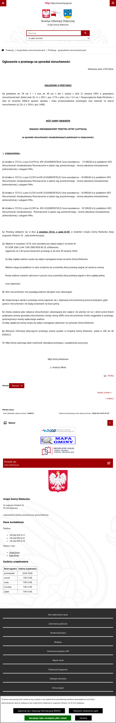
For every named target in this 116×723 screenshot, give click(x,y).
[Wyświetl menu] (113, 3)
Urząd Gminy (14, 552)
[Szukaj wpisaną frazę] (85, 33)
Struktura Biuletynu (58, 633)
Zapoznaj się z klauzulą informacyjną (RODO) (39, 710)
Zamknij (83, 718)
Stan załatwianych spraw (58, 614)
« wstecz (109, 398)
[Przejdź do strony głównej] (58, 18)
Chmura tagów (58, 688)
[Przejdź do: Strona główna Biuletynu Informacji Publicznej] (2, 50)
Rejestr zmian (58, 660)
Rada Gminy (14, 555)
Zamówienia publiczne (58, 624)
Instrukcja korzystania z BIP (58, 651)
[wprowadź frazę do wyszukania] (53, 33)
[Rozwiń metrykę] (16, 385)
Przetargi (10, 50)
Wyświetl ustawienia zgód (85, 710)
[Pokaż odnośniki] (3, 3)
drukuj (111, 375)
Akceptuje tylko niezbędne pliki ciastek (48, 718)
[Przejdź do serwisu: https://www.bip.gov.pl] (58, 3)
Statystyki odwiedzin (58, 678)
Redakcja (58, 642)
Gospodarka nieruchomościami (31, 50)
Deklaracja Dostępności (58, 669)
